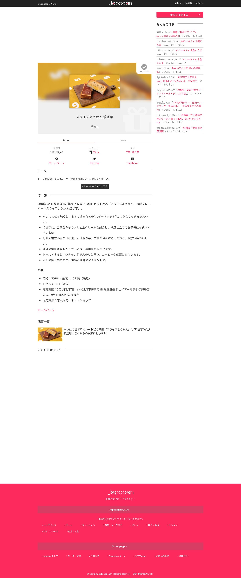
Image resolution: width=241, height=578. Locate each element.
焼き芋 (135, 152)
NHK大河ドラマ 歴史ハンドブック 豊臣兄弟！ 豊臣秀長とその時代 (179, 106)
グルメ (96, 152)
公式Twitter (140, 556)
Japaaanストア (50, 556)
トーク (123, 140)
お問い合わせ (162, 556)
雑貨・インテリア (113, 525)
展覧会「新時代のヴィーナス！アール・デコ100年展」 (179, 91)
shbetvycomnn (165, 59)
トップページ (49, 525)
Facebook (132, 163)
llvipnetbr (162, 90)
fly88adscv (162, 77)
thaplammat (163, 41)
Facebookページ (117, 556)
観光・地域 (153, 525)
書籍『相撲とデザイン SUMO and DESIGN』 (176, 33)
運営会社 (183, 556)
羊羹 (128, 152)
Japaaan (120, 3)
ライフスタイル (50, 531)
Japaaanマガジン (47, 3)
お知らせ (95, 556)
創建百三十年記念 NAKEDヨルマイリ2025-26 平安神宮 (176, 78)
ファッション (88, 525)
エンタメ (173, 525)
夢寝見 (160, 32)
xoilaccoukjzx (164, 115)
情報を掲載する (179, 14)
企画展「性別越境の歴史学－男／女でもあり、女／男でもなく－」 (179, 118)
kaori (159, 68)
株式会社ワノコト (146, 573)
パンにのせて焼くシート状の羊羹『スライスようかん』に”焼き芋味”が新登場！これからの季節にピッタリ (107, 331)
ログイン (199, 3)
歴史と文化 (73, 531)
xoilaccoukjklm (165, 127)
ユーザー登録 (74, 556)
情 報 (66, 140)
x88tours (161, 50)
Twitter (94, 163)
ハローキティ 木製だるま (189, 50)
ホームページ (57, 163)
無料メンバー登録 (183, 3)
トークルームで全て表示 (94, 186)
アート (69, 525)
